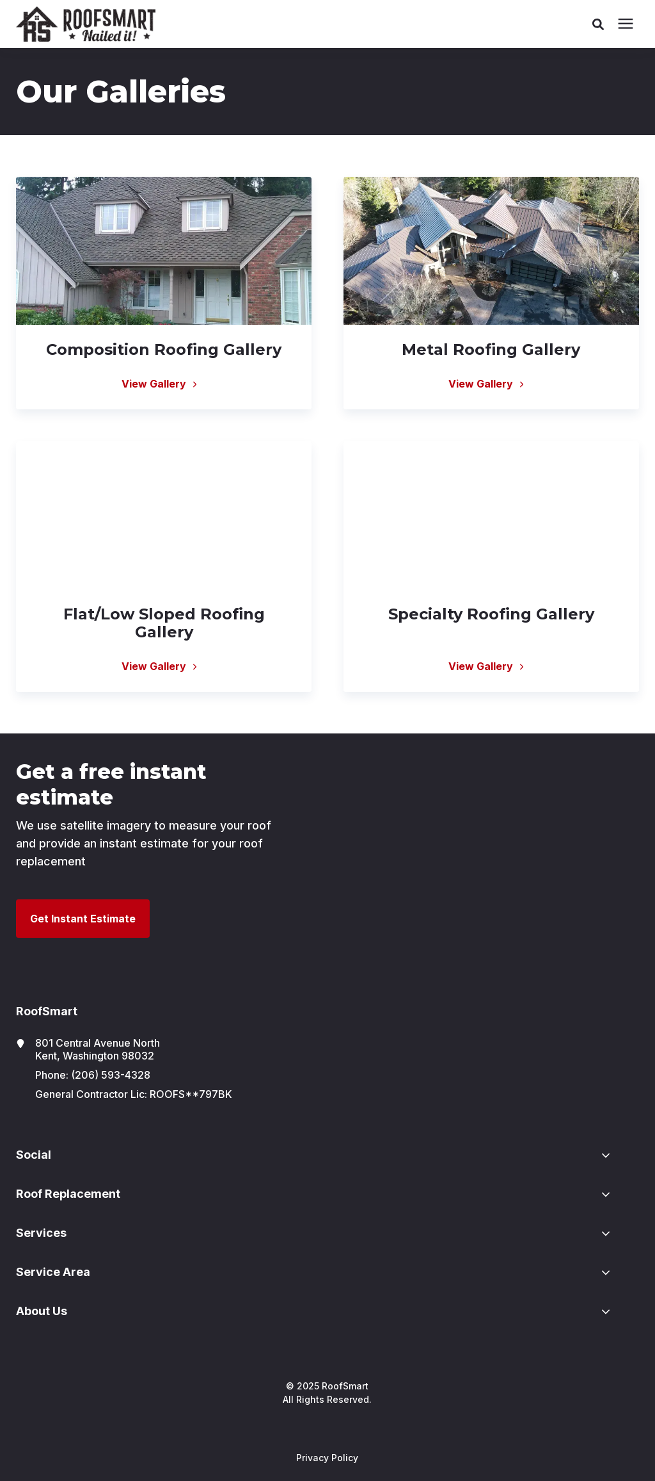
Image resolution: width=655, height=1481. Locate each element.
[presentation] (625, 24)
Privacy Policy (327, 1457)
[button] (598, 24)
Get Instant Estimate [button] (83, 918)
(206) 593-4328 (110, 1074)
